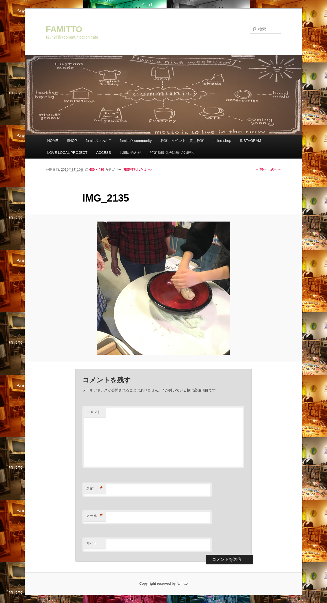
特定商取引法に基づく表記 (171, 152)
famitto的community (136, 141)
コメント (93, 412)
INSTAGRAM (250, 141)
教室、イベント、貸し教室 (182, 141)
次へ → (275, 169)
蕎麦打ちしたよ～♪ (138, 170)
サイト (91, 543)
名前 (94, 489)
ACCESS (103, 152)
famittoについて (98, 141)
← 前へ (260, 169)
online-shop (221, 141)
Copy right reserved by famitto (163, 584)
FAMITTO (64, 29)
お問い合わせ (130, 152)
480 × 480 (96, 170)
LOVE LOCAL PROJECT (67, 152)
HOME (52, 141)
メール (94, 516)
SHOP (72, 141)
